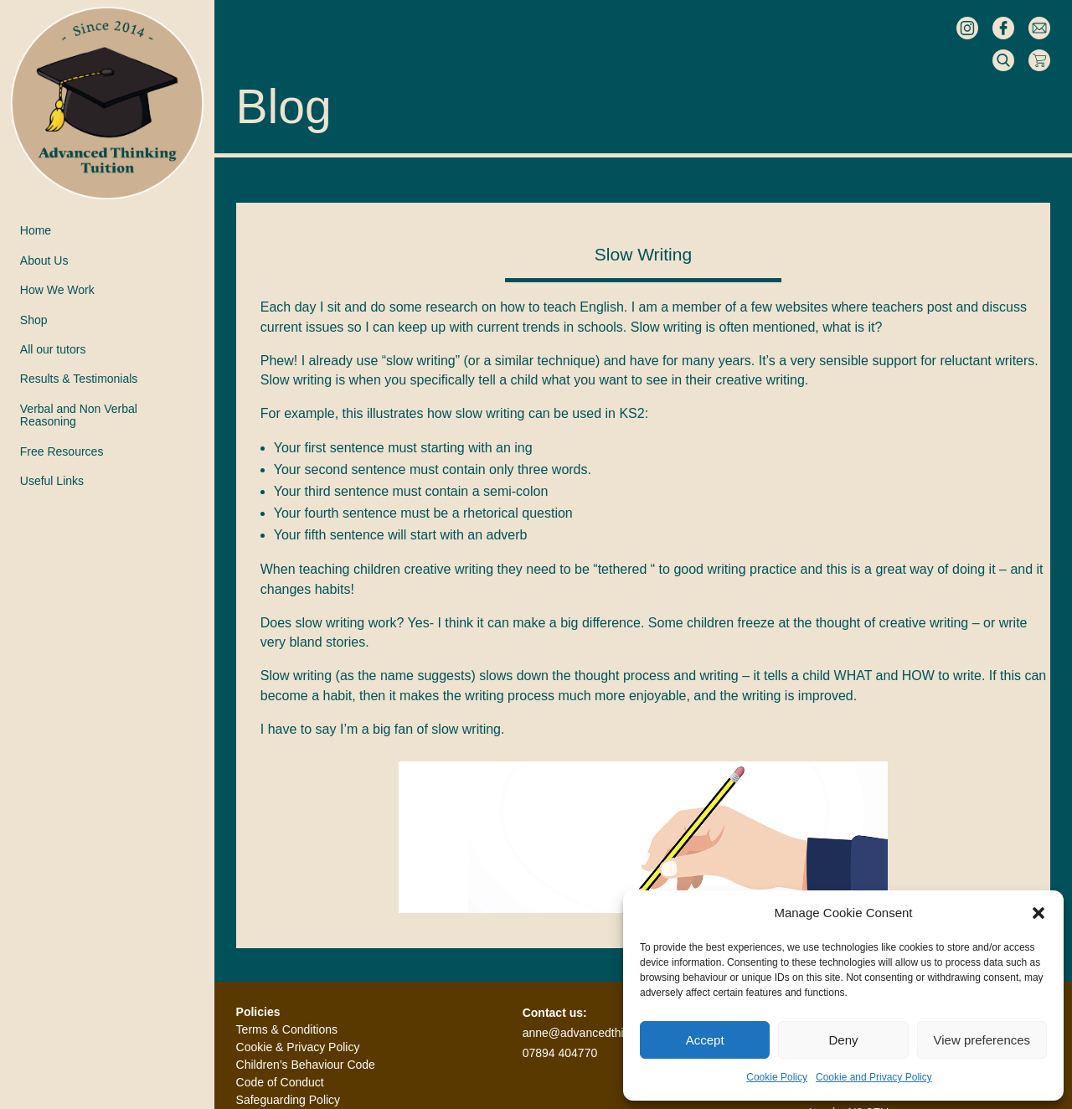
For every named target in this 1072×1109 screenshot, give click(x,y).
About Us (44, 261)
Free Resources (62, 452)
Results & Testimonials (79, 379)
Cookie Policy (776, 1077)
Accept (705, 1040)
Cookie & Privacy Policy (298, 1047)
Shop (34, 320)
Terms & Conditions (287, 1029)
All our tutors (53, 349)
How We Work (57, 290)
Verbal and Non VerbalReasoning (78, 415)
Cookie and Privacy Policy (874, 1077)
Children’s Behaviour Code (305, 1064)
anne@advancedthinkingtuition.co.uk (618, 1032)
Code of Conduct (280, 1082)
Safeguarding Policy (288, 1099)
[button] (1038, 913)
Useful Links (52, 481)
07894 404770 (560, 1053)
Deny (843, 1040)
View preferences (982, 1040)
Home (35, 230)
